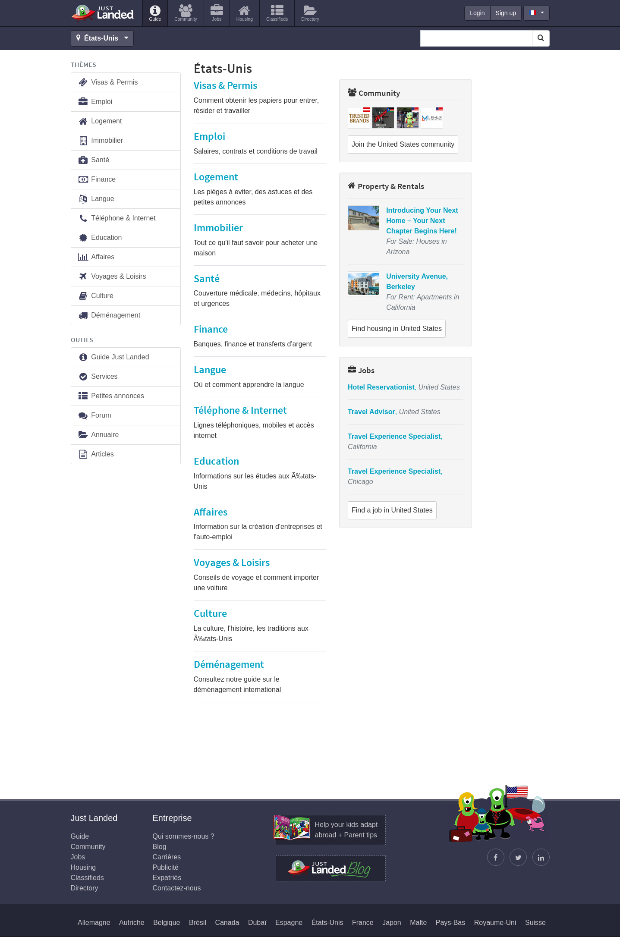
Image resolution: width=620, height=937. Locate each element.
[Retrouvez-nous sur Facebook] (495, 857)
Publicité (166, 867)
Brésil (197, 922)
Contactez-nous (177, 888)
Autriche (132, 922)
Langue (96, 199)
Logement (100, 121)
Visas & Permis (108, 82)
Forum (94, 415)
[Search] (541, 38)
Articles (96, 454)
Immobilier (100, 140)
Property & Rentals (386, 186)
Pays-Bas (450, 922)
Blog (160, 846)
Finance (97, 179)
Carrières (167, 857)
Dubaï (257, 922)
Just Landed (103, 13)
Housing (83, 867)
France (363, 922)
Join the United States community (403, 144)
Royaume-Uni (495, 922)
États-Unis (327, 922)
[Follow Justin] (518, 857)
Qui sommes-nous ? (183, 836)
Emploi (95, 102)
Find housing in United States (397, 328)
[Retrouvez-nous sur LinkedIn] (541, 857)
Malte (418, 922)
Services (98, 376)
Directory (84, 888)
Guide (80, 836)
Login (477, 12)
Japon (391, 922)
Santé (94, 160)
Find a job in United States (392, 510)
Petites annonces (111, 396)
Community (374, 93)
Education (100, 237)
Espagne (288, 922)
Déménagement (109, 315)
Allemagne (94, 922)
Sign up (506, 12)
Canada (227, 922)
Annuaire (98, 435)
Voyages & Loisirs (112, 276)
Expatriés (167, 877)
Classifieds (87, 877)
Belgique (166, 922)
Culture (95, 296)
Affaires (96, 257)
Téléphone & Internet (117, 218)
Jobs (361, 370)
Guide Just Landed (113, 357)
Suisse (535, 922)
